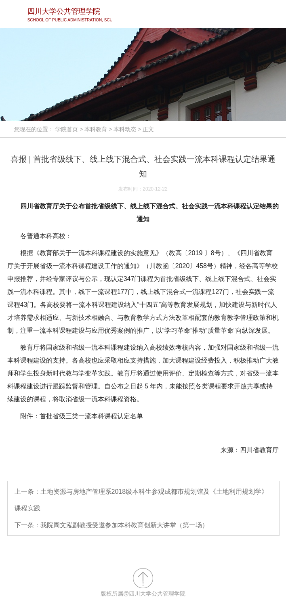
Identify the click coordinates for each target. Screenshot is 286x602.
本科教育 (95, 129)
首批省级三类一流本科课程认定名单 (91, 416)
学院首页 (66, 129)
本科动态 (125, 129)
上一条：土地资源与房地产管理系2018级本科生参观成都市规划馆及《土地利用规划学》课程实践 (141, 500)
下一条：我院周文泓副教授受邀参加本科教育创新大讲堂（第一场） (111, 525)
